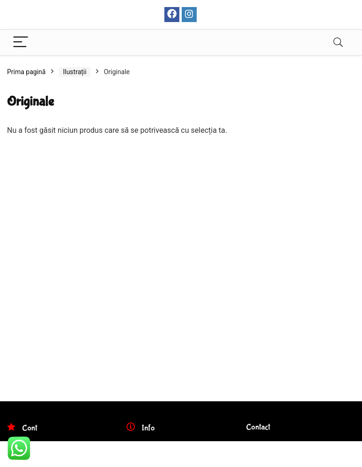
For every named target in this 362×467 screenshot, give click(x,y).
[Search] (338, 42)
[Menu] (20, 42)
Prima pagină (26, 72)
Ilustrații (74, 72)
